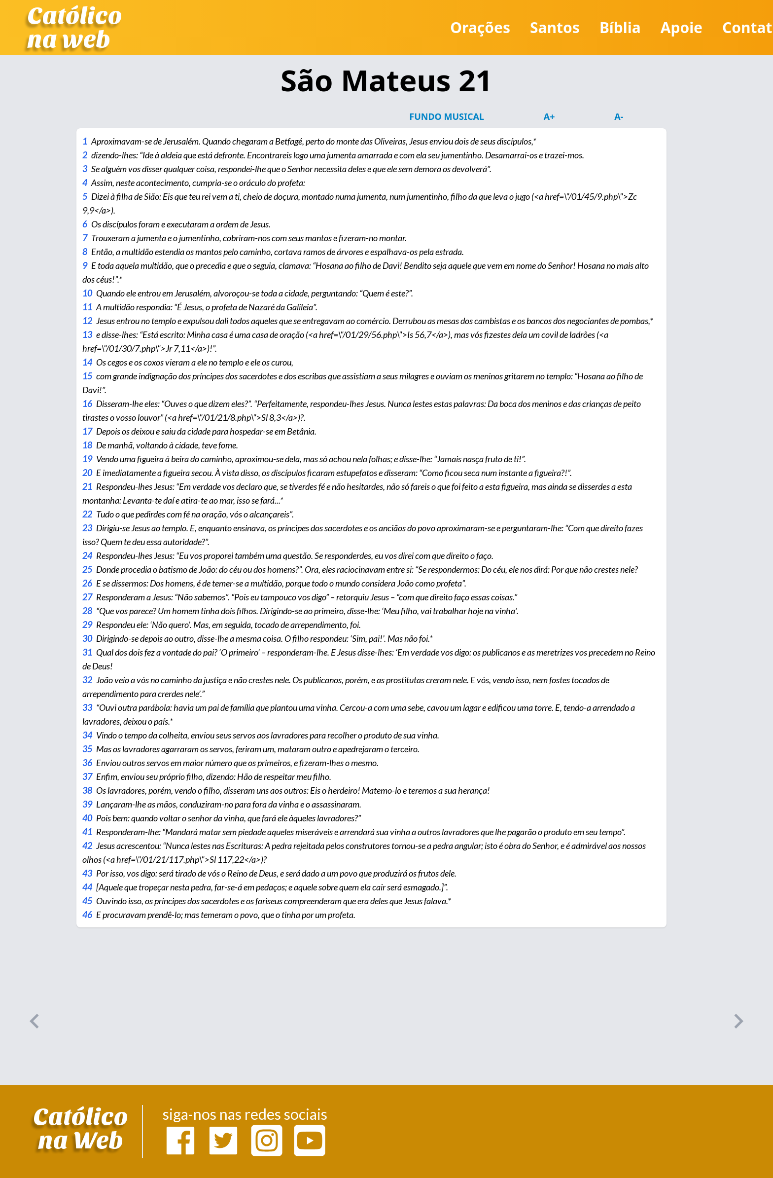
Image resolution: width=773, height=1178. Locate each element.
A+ (549, 116)
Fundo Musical (446, 116)
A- (618, 116)
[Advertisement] (296, 1016)
